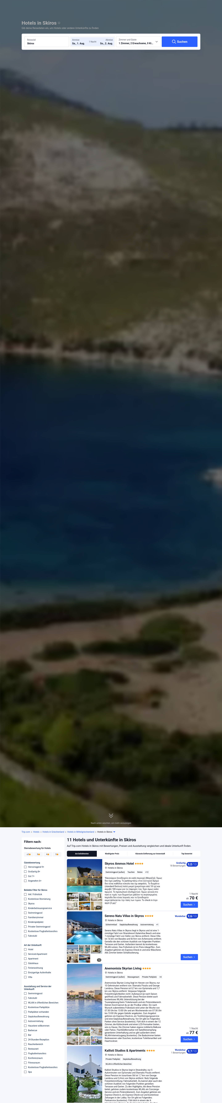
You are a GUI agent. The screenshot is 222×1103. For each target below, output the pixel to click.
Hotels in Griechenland (53, 832)
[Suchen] (179, 41)
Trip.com (26, 832)
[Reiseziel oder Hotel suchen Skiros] (47, 41)
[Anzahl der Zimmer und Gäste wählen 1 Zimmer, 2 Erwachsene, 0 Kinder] (138, 42)
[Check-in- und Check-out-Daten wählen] (81, 42)
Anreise (75, 40)
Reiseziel (31, 40)
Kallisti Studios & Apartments (125, 1043)
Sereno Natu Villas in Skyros (124, 913)
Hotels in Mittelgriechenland (80, 832)
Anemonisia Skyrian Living (123, 961)
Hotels (36, 832)
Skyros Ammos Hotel (119, 863)
